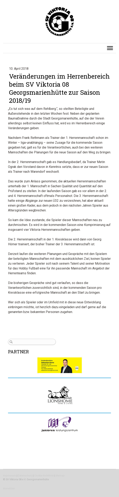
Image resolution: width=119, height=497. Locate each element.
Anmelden (9, 488)
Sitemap (60, 475)
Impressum (9, 475)
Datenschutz (25, 475)
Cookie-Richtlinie (43, 475)
